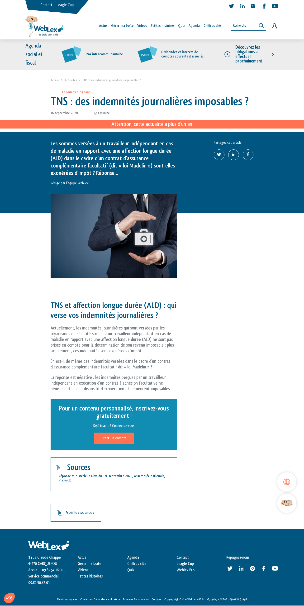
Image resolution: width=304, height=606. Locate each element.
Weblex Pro (186, 570)
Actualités (71, 80)
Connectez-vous (123, 426)
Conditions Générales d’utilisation (100, 599)
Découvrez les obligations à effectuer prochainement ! (249, 54)
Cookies (156, 599)
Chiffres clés (212, 26)
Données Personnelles (136, 599)
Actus (103, 26)
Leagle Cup (65, 5)
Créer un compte (113, 438)
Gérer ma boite (89, 564)
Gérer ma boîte (122, 26)
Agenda (194, 26)
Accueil (55, 80)
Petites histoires (162, 26)
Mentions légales (67, 599)
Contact (46, 5)
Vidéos (142, 26)
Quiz (181, 26)
